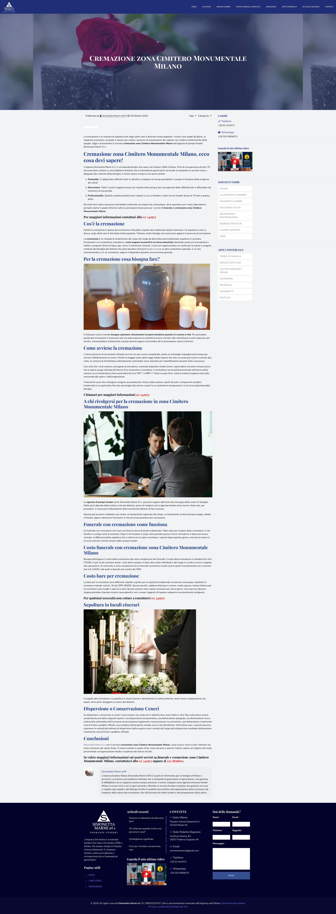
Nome (216, 817)
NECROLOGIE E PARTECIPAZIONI (228, 215)
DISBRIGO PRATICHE (231, 223)
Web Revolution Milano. (233, 903)
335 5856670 (175, 761)
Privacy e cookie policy (160, 906)
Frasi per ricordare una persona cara (144, 848)
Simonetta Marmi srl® (113, 115)
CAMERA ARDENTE (230, 230)
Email (236, 817)
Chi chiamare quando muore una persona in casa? (145, 830)
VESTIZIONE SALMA (230, 207)
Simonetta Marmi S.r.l (95, 744)
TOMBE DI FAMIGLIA (230, 256)
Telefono (218, 830)
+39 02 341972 (226, 125)
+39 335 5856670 (227, 136)
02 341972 (149, 217)
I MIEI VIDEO (95, 880)
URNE (223, 236)
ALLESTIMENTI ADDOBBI (233, 195)
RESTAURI (225, 297)
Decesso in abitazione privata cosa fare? (146, 819)
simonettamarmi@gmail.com (184, 850)
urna (154, 249)
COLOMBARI (226, 278)
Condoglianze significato (141, 839)
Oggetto (237, 830)
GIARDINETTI (227, 291)
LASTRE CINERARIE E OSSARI (231, 270)
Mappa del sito (180, 906)
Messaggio (219, 843)
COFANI (224, 188)
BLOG (92, 875)
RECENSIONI (95, 886)
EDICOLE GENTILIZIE (230, 262)
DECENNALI (226, 285)
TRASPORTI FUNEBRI (231, 201)
